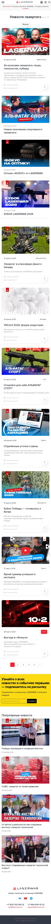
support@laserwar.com (35, 907)
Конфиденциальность (28, 921)
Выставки (43, 319)
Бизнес (43, 440)
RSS (16, 921)
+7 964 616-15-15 (36, 904)
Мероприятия (42, 503)
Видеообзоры (41, 60)
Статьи (43, 17)
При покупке (7, 6)
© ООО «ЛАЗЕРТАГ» (30, 919)
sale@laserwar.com (15, 907)
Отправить (32, 701)
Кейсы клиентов (41, 258)
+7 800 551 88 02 (15, 904)
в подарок (25, 8)
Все (45, 379)
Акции (44, 632)
